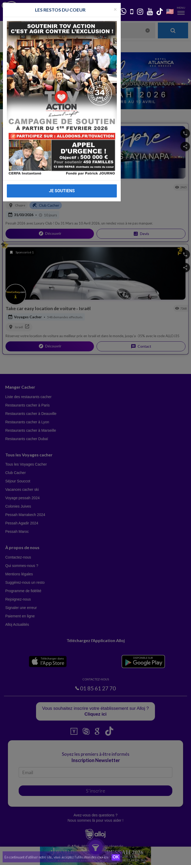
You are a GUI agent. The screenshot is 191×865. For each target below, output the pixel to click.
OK (116, 857)
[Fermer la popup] (115, 9)
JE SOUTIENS (62, 190)
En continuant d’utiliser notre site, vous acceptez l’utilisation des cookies (56, 857)
